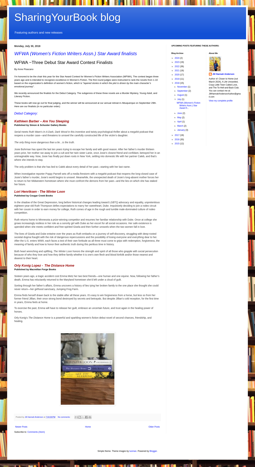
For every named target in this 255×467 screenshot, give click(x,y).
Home (88, 427)
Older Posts (154, 427)
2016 (177, 139)
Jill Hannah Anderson (223, 74)
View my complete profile (221, 100)
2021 (177, 70)
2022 (177, 66)
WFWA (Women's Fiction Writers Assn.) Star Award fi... (188, 105)
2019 (177, 79)
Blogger (153, 451)
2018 (177, 83)
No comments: (64, 417)
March (180, 126)
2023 (177, 62)
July (179, 99)
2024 (177, 58)
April (179, 121)
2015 (177, 143)
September (182, 91)
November (182, 87)
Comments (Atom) (36, 432)
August (181, 95)
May (179, 117)
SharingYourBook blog (67, 17)
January (181, 130)
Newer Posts (21, 427)
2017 (177, 135)
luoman (132, 451)
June (179, 113)
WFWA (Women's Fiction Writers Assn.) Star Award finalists (75, 53)
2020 (177, 74)
